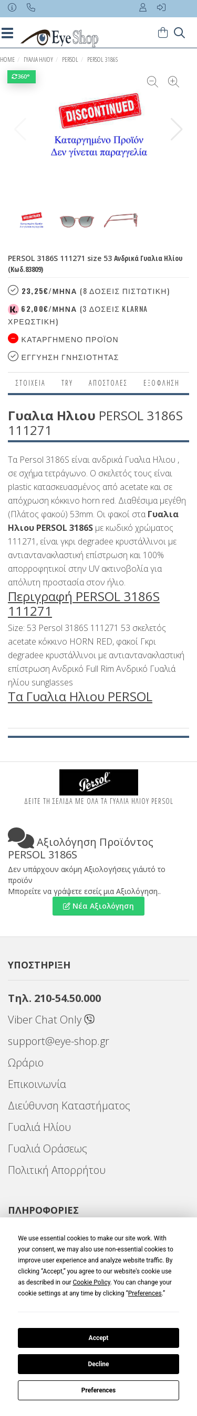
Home (7, 59)
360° (22, 76)
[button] (177, 129)
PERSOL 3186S (102, 59)
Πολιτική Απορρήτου (57, 1170)
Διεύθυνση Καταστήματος (69, 1105)
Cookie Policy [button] (91, 1282)
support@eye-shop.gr (58, 1041)
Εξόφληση (161, 383)
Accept (99, 1338)
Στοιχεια (31, 383)
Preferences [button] (145, 1293)
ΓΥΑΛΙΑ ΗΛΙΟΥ (38, 59)
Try (67, 383)
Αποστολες (108, 383)
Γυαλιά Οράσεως (47, 1148)
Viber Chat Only (51, 1019)
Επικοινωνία (37, 1084)
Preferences (98, 1390)
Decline (98, 1364)
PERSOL (70, 59)
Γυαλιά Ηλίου (39, 1127)
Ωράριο (26, 1062)
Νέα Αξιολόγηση (98, 906)
